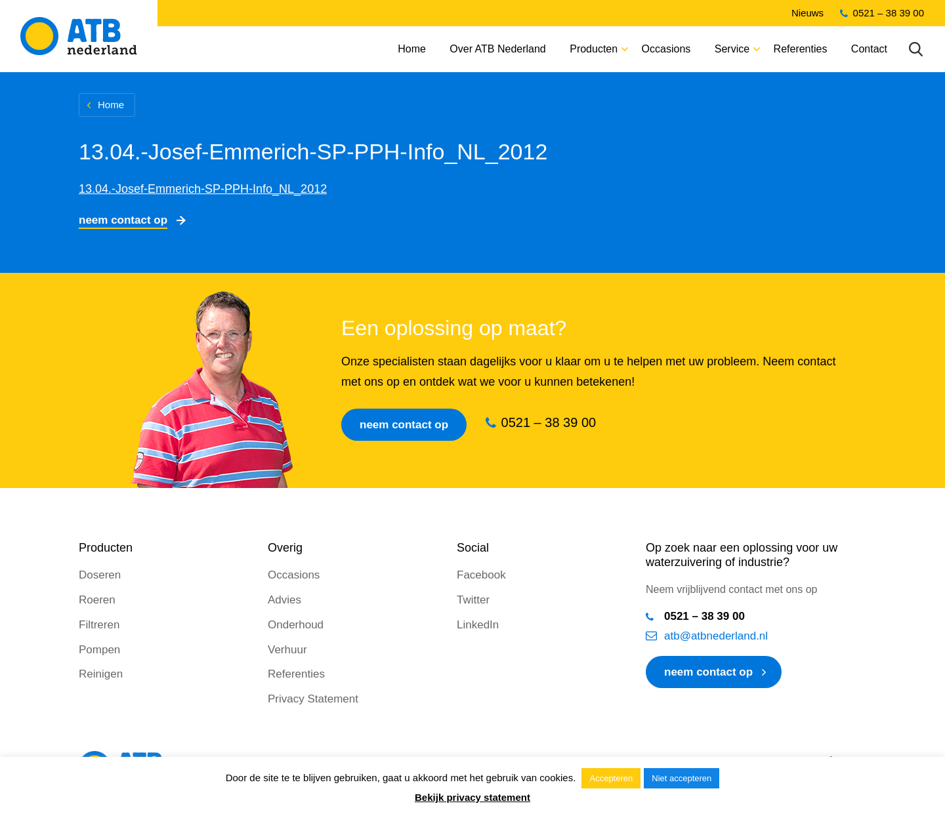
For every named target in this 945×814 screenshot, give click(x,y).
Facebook (481, 575)
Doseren (100, 575)
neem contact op (708, 672)
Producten (594, 48)
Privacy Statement (313, 699)
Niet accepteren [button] (681, 778)
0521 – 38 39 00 (888, 12)
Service (732, 48)
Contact (869, 48)
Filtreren (99, 625)
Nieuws (807, 12)
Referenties (801, 48)
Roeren (97, 600)
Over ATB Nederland (497, 48)
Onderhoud (296, 625)
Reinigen (101, 674)
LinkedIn (478, 625)
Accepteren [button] (611, 778)
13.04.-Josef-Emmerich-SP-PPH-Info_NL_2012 (203, 188)
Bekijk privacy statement (472, 797)
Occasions (666, 48)
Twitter (473, 600)
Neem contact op (123, 220)
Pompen (99, 649)
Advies (284, 600)
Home (412, 48)
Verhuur (287, 649)
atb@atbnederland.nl (716, 636)
